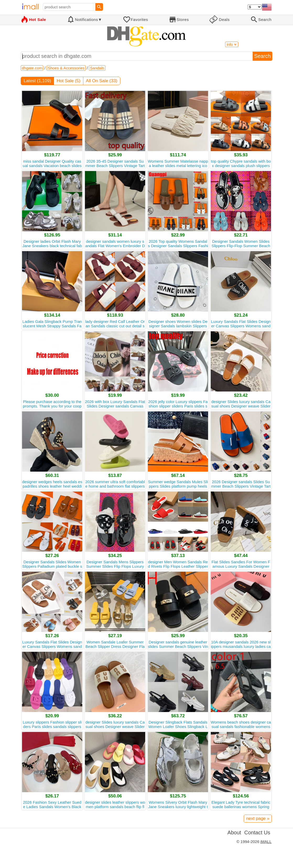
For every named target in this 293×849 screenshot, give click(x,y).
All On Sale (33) (101, 80)
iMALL (266, 841)
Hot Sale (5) (68, 80)
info (232, 44)
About (234, 832)
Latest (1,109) (37, 80)
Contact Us (257, 832)
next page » (257, 818)
